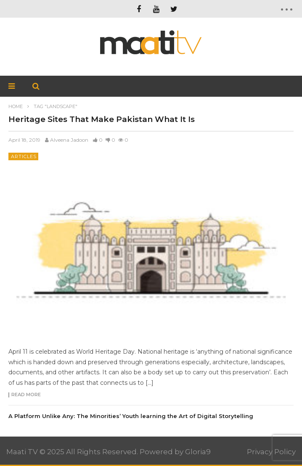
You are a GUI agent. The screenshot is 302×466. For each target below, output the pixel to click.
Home (15, 106)
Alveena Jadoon (69, 140)
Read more (26, 394)
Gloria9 (198, 451)
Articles (24, 156)
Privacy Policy (271, 451)
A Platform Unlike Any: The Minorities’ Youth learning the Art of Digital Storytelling (130, 416)
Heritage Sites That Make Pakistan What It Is (101, 119)
